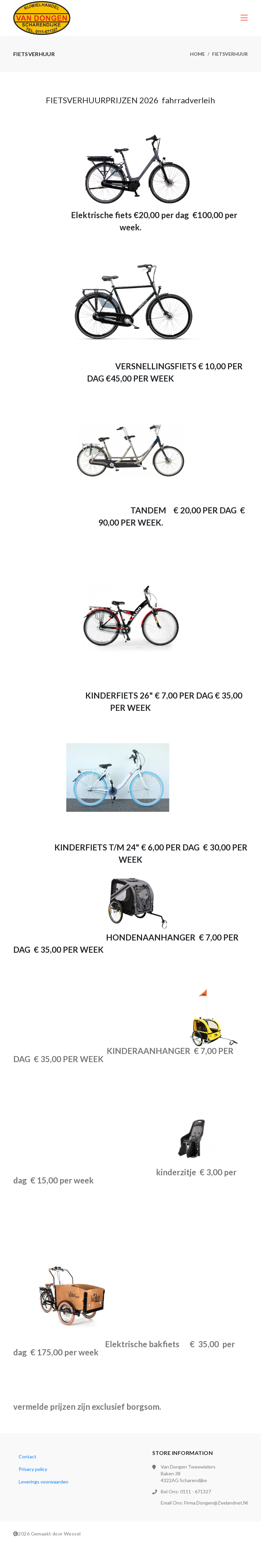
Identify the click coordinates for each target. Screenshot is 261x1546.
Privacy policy (33, 1469)
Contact (27, 1456)
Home (197, 54)
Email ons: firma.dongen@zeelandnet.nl (204, 1503)
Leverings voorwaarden (43, 1481)
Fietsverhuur (230, 54)
